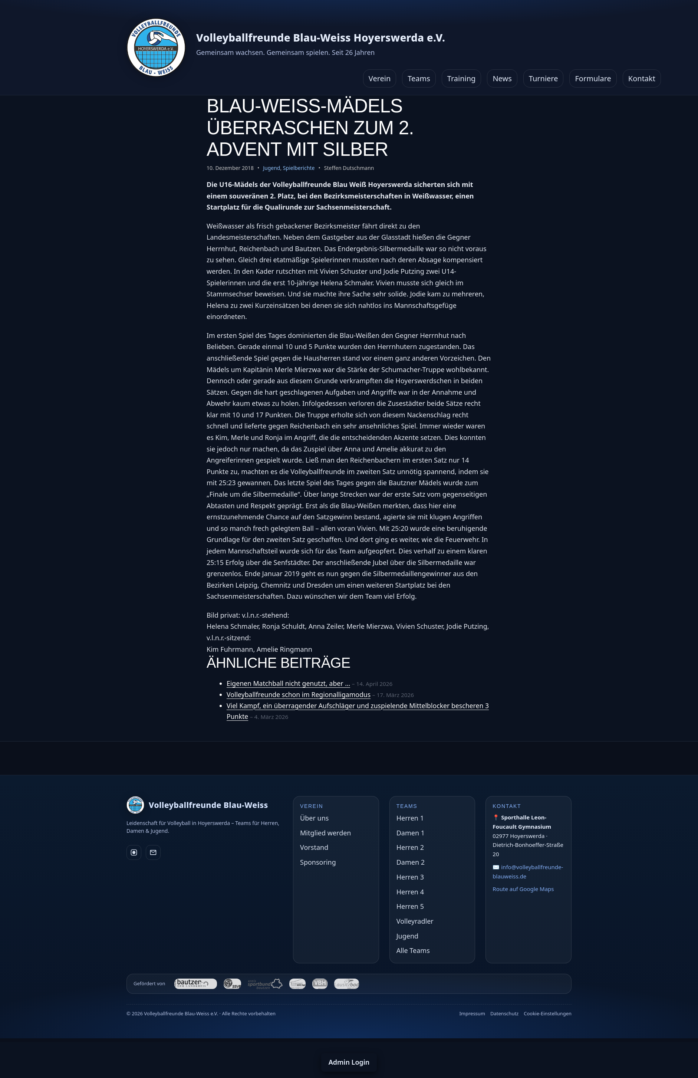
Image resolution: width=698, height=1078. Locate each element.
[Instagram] (133, 852)
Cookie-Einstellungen (548, 1013)
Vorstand (314, 847)
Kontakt (641, 78)
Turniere (543, 78)
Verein (380, 78)
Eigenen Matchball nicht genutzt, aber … (290, 683)
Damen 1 (410, 832)
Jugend (271, 167)
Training (461, 78)
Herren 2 (410, 847)
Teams (419, 78)
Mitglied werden (325, 832)
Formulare (593, 78)
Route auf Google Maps (523, 889)
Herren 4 (410, 891)
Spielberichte (299, 167)
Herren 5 (410, 906)
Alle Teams (413, 950)
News (502, 78)
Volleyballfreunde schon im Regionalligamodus (300, 694)
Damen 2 (410, 862)
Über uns (314, 818)
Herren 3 (410, 876)
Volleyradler (415, 921)
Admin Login (349, 1062)
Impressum (472, 1013)
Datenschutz (504, 1013)
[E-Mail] (153, 852)
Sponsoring (318, 862)
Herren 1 (410, 818)
